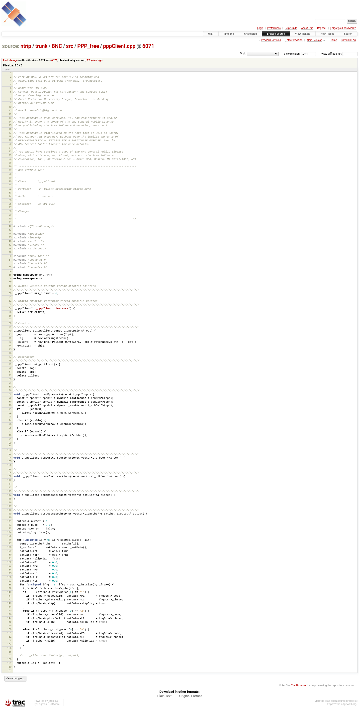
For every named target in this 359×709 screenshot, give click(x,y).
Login (260, 28)
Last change (10, 60)
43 (10, 229)
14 (10, 121)
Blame (333, 40)
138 (9, 584)
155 (9, 648)
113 (9, 491)
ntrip (25, 46)
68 (10, 323)
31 (10, 185)
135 (9, 573)
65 (10, 312)
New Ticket (327, 33)
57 (10, 282)
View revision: (292, 53)
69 (10, 327)
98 (10, 435)
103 (9, 453)
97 (10, 431)
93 (10, 416)
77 (10, 356)
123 (9, 528)
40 (10, 218)
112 (9, 487)
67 (10, 319)
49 (10, 252)
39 (10, 214)
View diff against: (339, 53)
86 (10, 390)
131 (9, 558)
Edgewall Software (48, 704)
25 (10, 162)
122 (9, 524)
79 (10, 364)
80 (10, 367)
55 (10, 274)
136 (9, 577)
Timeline (229, 33)
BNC (57, 46)
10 (10, 106)
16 (10, 129)
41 (10, 222)
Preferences (273, 28)
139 (9, 588)
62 (10, 300)
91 (10, 409)
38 (10, 211)
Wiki (210, 33)
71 (10, 334)
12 (10, 114)
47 (10, 244)
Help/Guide (291, 28)
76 (10, 353)
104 (9, 457)
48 (10, 248)
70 (10, 330)
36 (10, 203)
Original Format (190, 696)
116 (9, 502)
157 (9, 655)
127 (9, 543)
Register (321, 28)
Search (348, 33)
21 (10, 147)
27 (10, 170)
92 (10, 412)
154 (9, 644)
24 (10, 159)
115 (9, 498)
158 (9, 659)
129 (9, 550)
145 (9, 610)
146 (9, 614)
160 (9, 666)
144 (9, 606)
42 (10, 226)
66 (10, 315)
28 (10, 174)
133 (9, 565)
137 (9, 580)
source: (10, 46)
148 (9, 621)
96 (10, 427)
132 (9, 562)
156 (9, 651)
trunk (41, 46)
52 (10, 263)
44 (10, 233)
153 (9, 640)
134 (9, 569)
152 (9, 636)
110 (9, 480)
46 (10, 241)
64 (10, 308)
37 (10, 207)
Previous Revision (271, 40)
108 (9, 472)
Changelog (250, 33)
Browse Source (276, 33)
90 (10, 405)
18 (10, 136)
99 (10, 439)
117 (9, 506)
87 (10, 394)
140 (9, 592)
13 (10, 118)
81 (10, 371)
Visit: (243, 53)
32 (10, 188)
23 (10, 155)
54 (10, 271)
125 (9, 535)
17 (10, 132)
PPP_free (88, 46)
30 (10, 181)
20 (10, 144)
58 (10, 285)
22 (10, 151)
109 (9, 476)
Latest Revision (293, 40)
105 (9, 461)
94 (10, 420)
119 (9, 513)
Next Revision (314, 40)
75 (10, 349)
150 (9, 629)
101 (9, 446)
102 (9, 450)
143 (9, 603)
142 (9, 599)
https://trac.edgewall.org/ (342, 704)
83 (10, 379)
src (69, 46)
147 (9, 618)
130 (9, 554)
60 (10, 293)
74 (10, 345)
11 (10, 110)
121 (9, 521)
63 (10, 304)
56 (10, 278)
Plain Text (164, 696)
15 (10, 125)
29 (10, 177)
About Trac (307, 28)
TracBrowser (298, 685)
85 (10, 386)
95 (10, 424)
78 (10, 360)
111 (9, 483)
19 (10, 140)
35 (10, 200)
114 (9, 495)
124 (9, 532)
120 (9, 517)
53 (10, 267)
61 (10, 297)
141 (9, 595)
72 (10, 338)
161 (9, 670)
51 (10, 259)
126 (9, 539)
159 (9, 663)
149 (9, 625)
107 (9, 468)
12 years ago (94, 60)
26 (10, 166)
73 (10, 342)
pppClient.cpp (119, 46)
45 (10, 237)
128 (9, 547)
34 (10, 196)
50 (10, 256)
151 (9, 633)
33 (10, 192)
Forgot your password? (343, 28)
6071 (148, 46)
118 (9, 510)
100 (9, 442)
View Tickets (302, 33)
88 (10, 397)
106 (9, 465)
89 (10, 401)
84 (10, 382)
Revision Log (349, 40)
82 (10, 375)
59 (10, 289)
